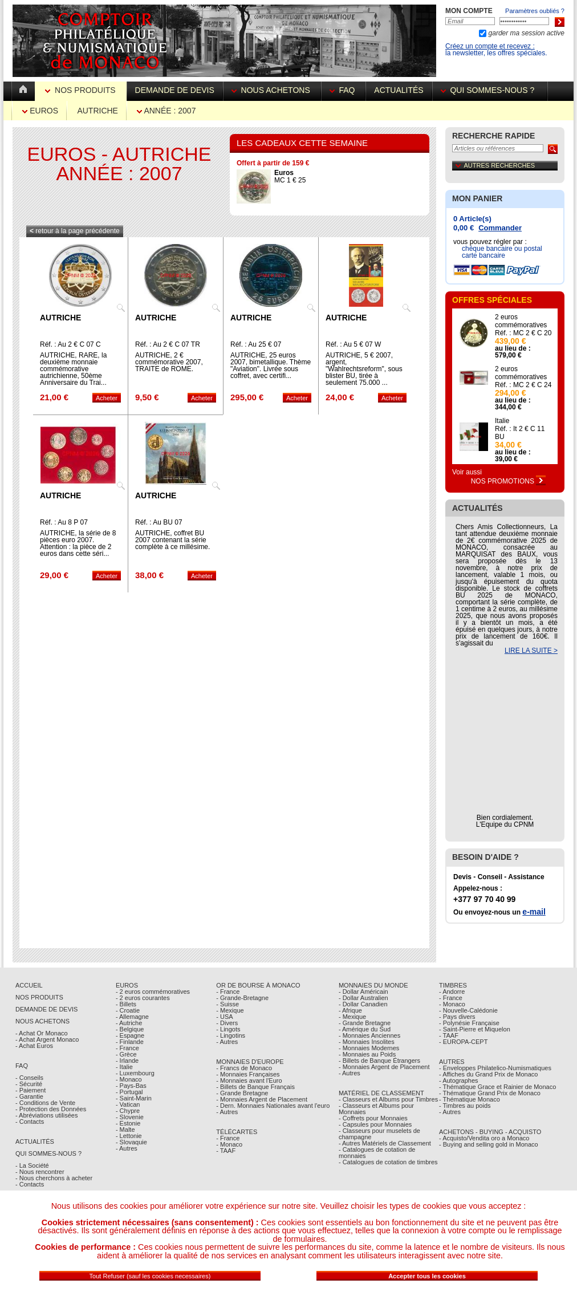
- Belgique (130, 1029)
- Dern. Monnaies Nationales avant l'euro (273, 1105)
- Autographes (458, 1080)
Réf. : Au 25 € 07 (255, 344)
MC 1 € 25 (290, 176)
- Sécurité (28, 1083)
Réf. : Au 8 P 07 (64, 522)
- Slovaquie (131, 1142)
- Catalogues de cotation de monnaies (377, 1152)
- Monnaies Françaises (247, 1074)
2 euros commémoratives (521, 321)
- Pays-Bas (131, 1085)
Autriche (97, 110)
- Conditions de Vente (45, 1102)
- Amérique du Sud (365, 1029)
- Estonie (128, 1123)
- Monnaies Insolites (367, 1041)
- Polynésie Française (469, 1022)
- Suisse (227, 1004)
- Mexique (229, 1010)
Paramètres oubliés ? (534, 10)
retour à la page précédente (75, 231)
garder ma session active (525, 33)
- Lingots (228, 1029)
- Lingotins (230, 1035)
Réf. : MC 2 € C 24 (523, 385)
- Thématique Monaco (469, 1099)
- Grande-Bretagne (242, 997)
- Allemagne (132, 1016)
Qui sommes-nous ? (490, 90)
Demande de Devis (46, 1009)
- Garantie (29, 1096)
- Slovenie (130, 1117)
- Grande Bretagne (242, 1093)
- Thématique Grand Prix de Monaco (490, 1093)
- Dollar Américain (363, 991)
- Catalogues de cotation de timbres (388, 1162)
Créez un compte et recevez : (490, 46)
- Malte (125, 1129)
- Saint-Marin (134, 1098)
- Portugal (129, 1091)
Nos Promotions (508, 481)
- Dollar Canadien (363, 1004)
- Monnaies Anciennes (369, 1035)
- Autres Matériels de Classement (385, 1143)
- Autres (126, 1148)
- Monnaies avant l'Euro (249, 1080)
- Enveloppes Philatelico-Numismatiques (495, 1068)
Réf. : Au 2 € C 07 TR (167, 344)
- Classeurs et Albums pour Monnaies (376, 1108)
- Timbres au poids (464, 1105)
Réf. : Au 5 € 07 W (353, 344)
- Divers (227, 1022)
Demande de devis (174, 90)
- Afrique (350, 1010)
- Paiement (30, 1090)
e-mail (533, 911)
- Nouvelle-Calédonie (468, 1010)
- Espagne (130, 1035)
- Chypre (128, 1110)
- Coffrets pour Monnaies (373, 1118)
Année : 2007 (166, 110)
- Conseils (29, 1077)
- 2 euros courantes (143, 997)
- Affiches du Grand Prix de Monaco (488, 1074)
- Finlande (130, 1041)
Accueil (29, 985)
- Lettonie (129, 1135)
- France (127, 1048)
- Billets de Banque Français (255, 1086)
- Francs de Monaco (244, 1068)
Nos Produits (81, 90)
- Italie (124, 1066)
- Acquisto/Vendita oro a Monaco (484, 1138)
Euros (40, 110)
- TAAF (225, 1150)
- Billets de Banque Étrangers (379, 1060)
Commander (500, 228)
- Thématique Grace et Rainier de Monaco (497, 1086)
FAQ (343, 90)
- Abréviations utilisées (46, 1115)
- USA (224, 1016)
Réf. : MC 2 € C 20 (523, 333)
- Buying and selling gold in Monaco (488, 1144)
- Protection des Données (50, 1109)
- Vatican (128, 1104)
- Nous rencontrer (39, 1171)
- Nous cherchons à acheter (53, 1178)
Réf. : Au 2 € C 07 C (70, 344)
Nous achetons (271, 90)
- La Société (32, 1165)
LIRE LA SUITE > (531, 651)
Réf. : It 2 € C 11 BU (520, 433)
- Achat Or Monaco (41, 1033)
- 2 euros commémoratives (153, 991)
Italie (502, 421)
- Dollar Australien (363, 997)
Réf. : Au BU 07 (158, 522)
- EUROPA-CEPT (463, 1041)
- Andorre (452, 991)
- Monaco (129, 1079)
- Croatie (128, 1010)
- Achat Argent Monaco (47, 1039)
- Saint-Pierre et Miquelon (474, 1029)
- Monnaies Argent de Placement (261, 1099)
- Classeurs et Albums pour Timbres (388, 1099)
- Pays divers (457, 1016)
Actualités (398, 90)
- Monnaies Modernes (369, 1048)
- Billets (126, 1004)
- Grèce (126, 1054)
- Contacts (29, 1121)
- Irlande (127, 1060)
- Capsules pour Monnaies (375, 1124)
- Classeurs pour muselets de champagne (379, 1133)
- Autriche (129, 1022)
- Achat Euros (34, 1045)
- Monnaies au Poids (367, 1054)
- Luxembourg (135, 1073)
